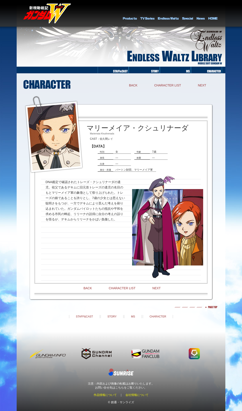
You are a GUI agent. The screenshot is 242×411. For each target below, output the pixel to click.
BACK (133, 85)
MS (133, 316)
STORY (112, 316)
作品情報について (105, 395)
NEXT (202, 85)
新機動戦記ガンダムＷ (47, 13)
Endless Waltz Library (168, 13)
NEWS (200, 13)
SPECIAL (187, 13)
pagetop (121, 307)
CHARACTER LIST (167, 85)
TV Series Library (147, 13)
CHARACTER (158, 316)
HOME (213, 13)
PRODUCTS (130, 13)
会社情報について (137, 395)
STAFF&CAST (84, 316)
